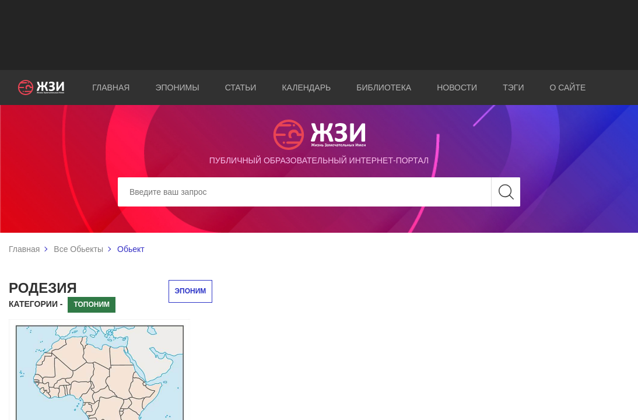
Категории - (36, 304)
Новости (457, 87)
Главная (110, 87)
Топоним (91, 304)
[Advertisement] (319, 35)
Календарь (306, 87)
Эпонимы (177, 87)
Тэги (513, 87)
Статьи (241, 87)
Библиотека (383, 87)
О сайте (567, 87)
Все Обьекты (78, 249)
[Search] (319, 191)
